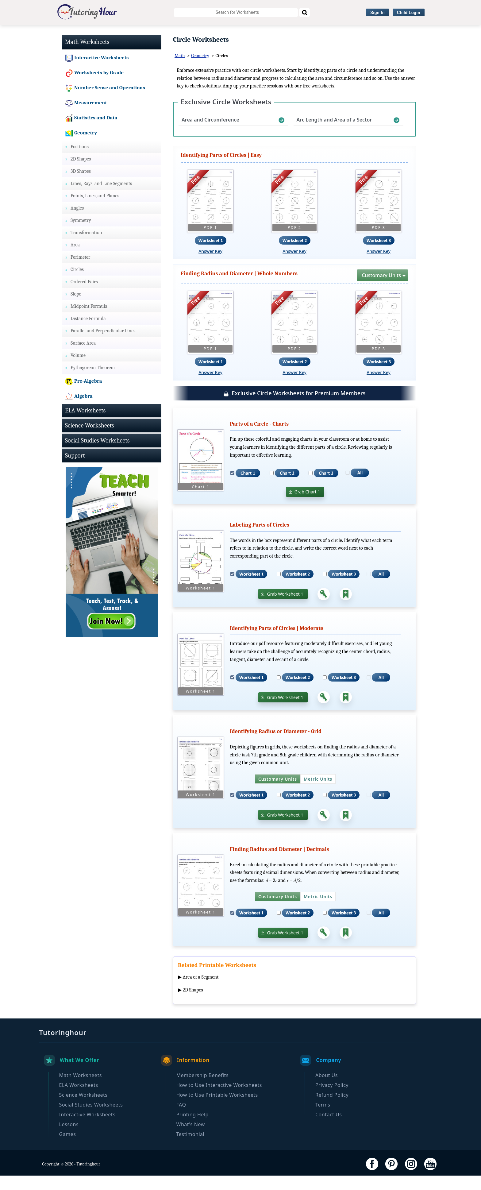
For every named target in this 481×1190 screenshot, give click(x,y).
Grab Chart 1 (307, 506)
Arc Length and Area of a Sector (334, 134)
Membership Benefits (202, 1089)
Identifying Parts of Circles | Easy (221, 170)
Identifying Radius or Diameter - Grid (275, 746)
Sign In (377, 12)
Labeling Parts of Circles (259, 539)
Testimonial (190, 1148)
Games (67, 1148)
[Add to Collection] (346, 608)
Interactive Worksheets (303, 32)
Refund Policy (331, 1109)
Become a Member (412, 32)
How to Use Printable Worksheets (217, 1109)
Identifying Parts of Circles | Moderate (276, 642)
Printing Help (192, 1129)
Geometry (200, 70)
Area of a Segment (201, 992)
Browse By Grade (360, 32)
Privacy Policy (331, 1099)
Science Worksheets (170, 32)
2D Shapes (193, 1004)
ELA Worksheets (117, 32)
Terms (322, 1119)
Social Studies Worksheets (235, 32)
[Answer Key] (323, 608)
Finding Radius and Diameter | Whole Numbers (239, 288)
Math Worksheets (67, 32)
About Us (326, 1089)
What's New (190, 1138)
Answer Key (210, 266)
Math (180, 70)
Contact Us (328, 1129)
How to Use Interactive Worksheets (219, 1099)
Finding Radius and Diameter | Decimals (279, 864)
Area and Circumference (210, 134)
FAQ (181, 1119)
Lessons (69, 1138)
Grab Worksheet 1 (285, 609)
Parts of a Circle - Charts (259, 438)
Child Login (408, 12)
